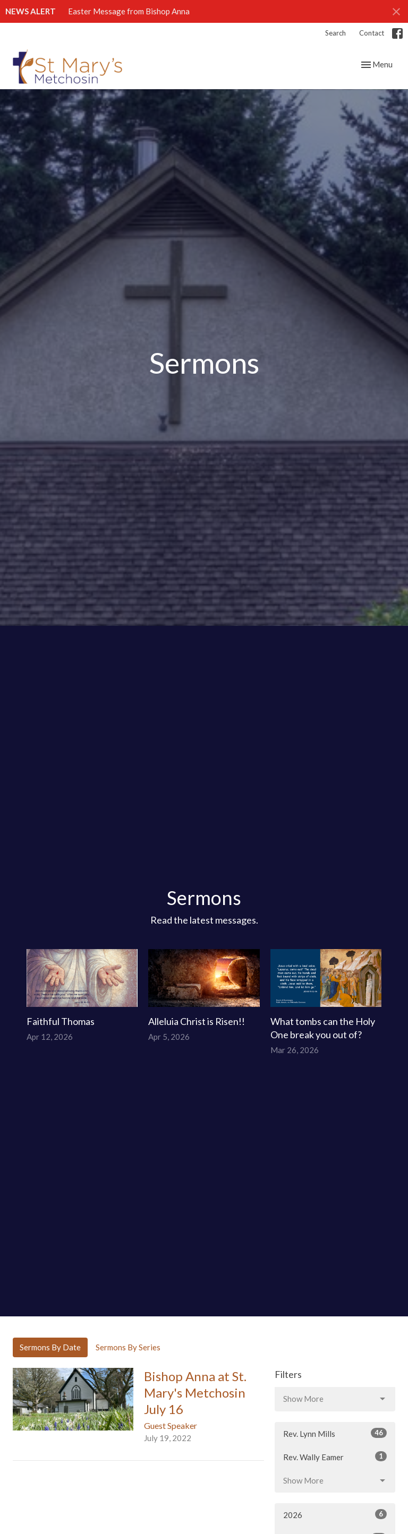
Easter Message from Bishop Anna (129, 11)
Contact (371, 33)
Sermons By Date (50, 1347)
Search (335, 33)
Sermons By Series (128, 1347)
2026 (335, 1514)
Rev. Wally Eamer (335, 1456)
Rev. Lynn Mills (335, 1433)
